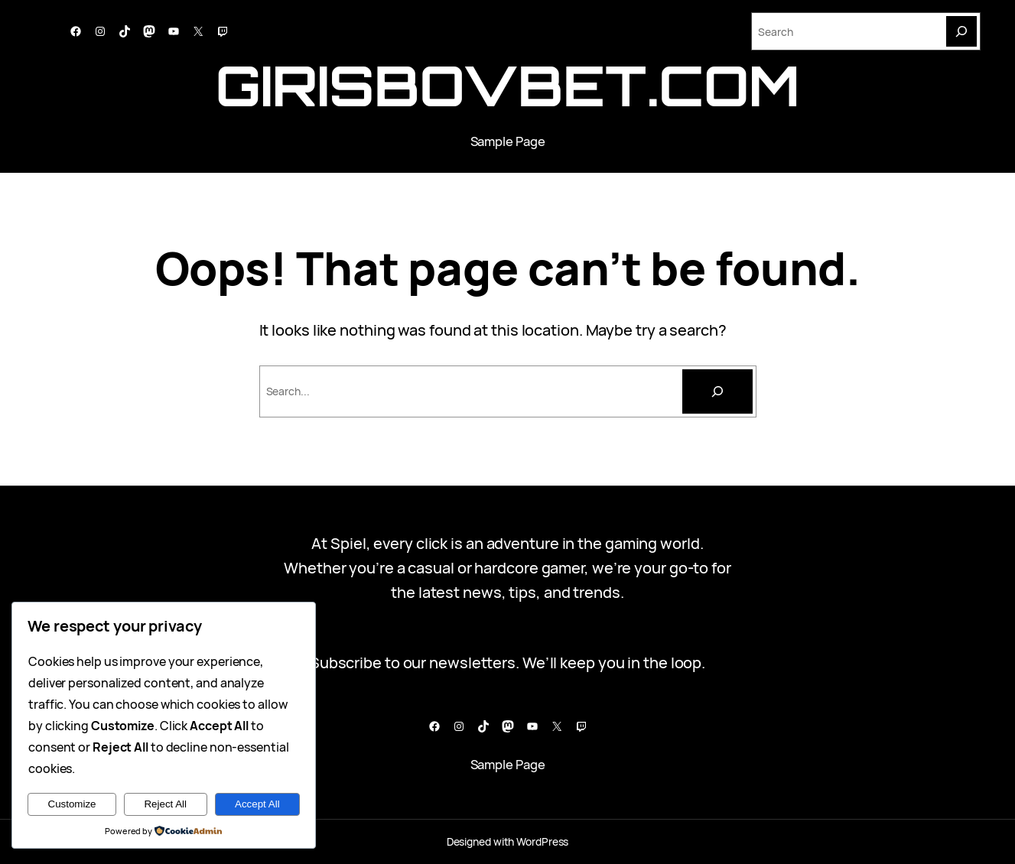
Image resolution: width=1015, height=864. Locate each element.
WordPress (542, 841)
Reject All (165, 804)
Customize (72, 804)
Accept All (257, 804)
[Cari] (717, 391)
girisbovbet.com (508, 85)
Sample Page (507, 141)
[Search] (961, 31)
